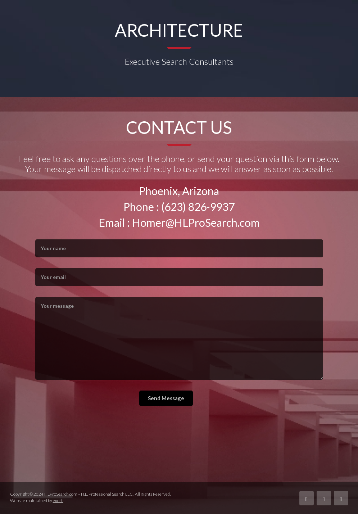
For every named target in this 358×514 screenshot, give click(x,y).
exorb (58, 500)
